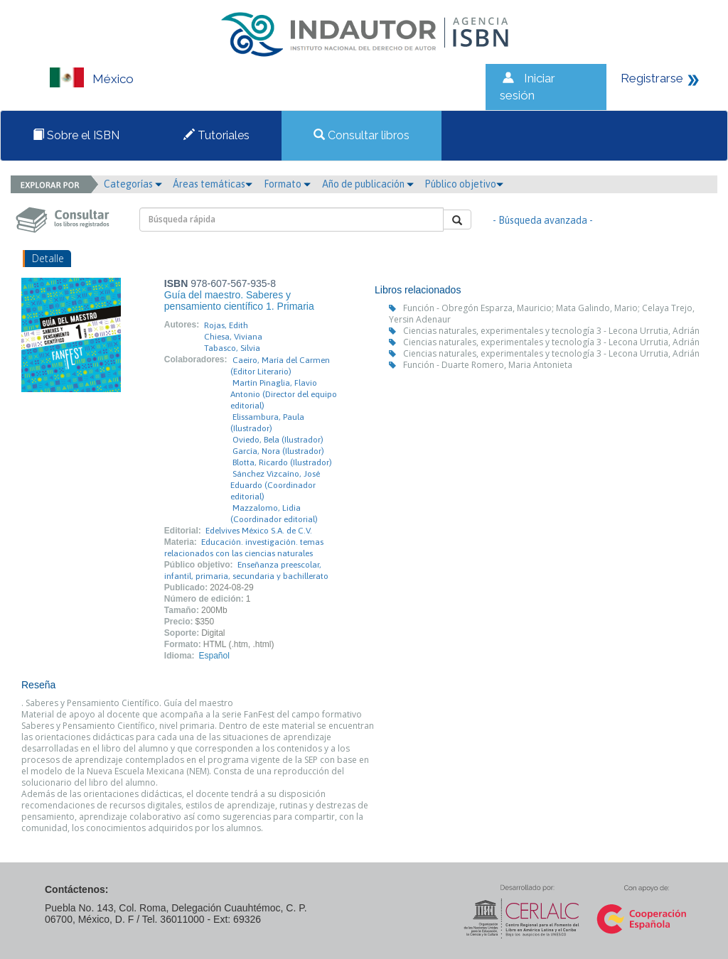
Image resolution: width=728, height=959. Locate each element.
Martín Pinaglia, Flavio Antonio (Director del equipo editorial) (283, 394)
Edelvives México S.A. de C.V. (258, 531)
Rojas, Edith (226, 325)
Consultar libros (362, 135)
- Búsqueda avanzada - (543, 220)
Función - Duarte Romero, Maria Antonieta (487, 365)
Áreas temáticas (212, 184)
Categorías (133, 184)
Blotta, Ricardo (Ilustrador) (282, 462)
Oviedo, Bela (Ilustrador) (277, 440)
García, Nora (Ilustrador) (278, 451)
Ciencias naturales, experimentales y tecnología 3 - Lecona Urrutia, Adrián (551, 331)
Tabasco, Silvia (232, 348)
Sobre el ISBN (76, 135)
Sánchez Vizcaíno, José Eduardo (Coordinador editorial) (275, 485)
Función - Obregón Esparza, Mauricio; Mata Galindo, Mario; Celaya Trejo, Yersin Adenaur (542, 313)
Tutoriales (216, 135)
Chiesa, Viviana (233, 337)
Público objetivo (463, 184)
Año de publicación (368, 184)
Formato (287, 184)
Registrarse (652, 78)
